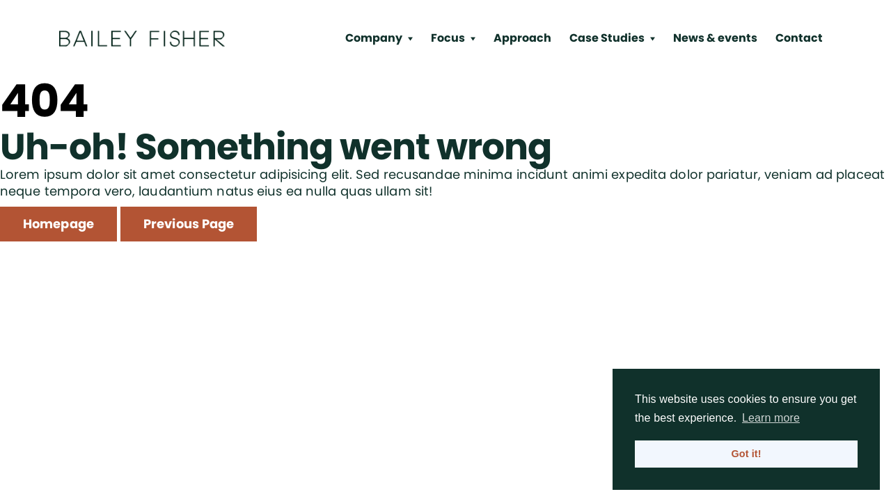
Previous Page (188, 223)
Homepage (58, 223)
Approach (522, 38)
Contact (799, 38)
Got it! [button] (746, 453)
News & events (715, 38)
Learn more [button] (771, 418)
